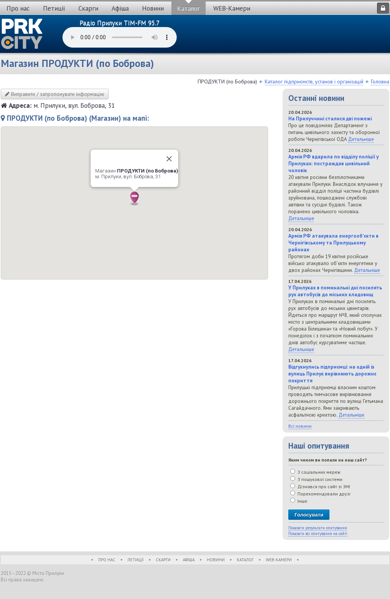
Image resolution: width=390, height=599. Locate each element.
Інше (298, 501)
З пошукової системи (316, 479)
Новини (153, 8)
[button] (134, 198)
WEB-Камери (231, 8)
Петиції (54, 8)
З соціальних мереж (315, 472)
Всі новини (300, 426)
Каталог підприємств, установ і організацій (314, 81)
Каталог (188, 8)
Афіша (120, 8)
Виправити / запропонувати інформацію (54, 94)
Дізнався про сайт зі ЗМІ (320, 486)
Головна (380, 81)
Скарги (88, 8)
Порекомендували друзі (320, 494)
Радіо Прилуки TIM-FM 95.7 (120, 23)
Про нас (18, 8)
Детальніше (361, 139)
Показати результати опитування (317, 527)
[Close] (169, 159)
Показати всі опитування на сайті (317, 533)
